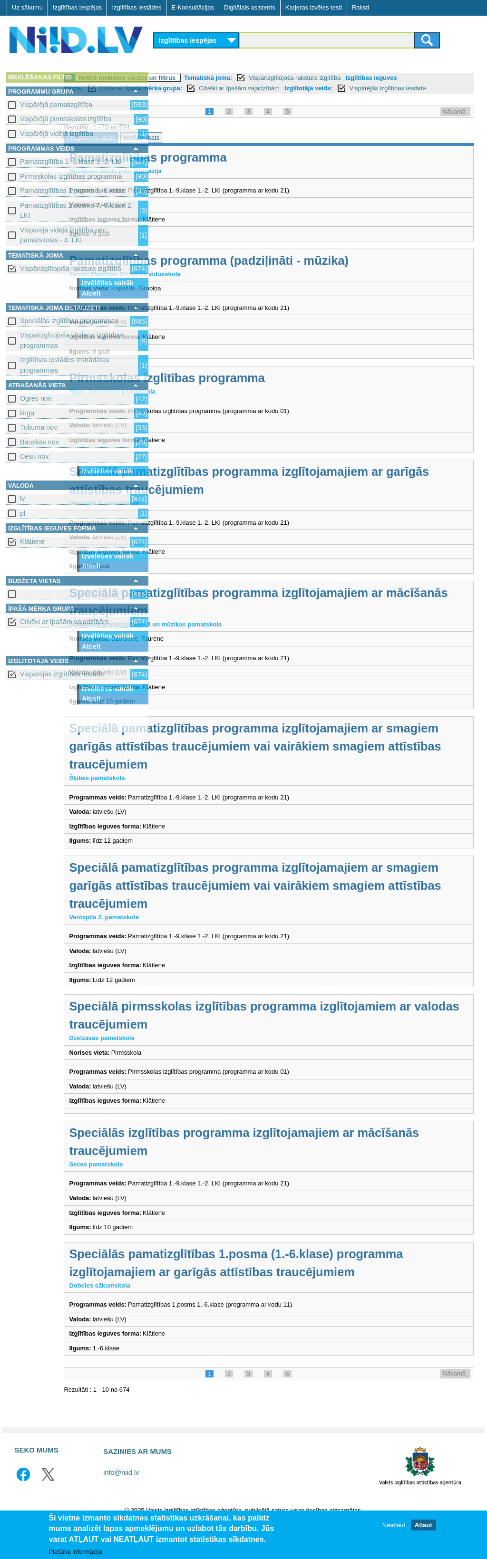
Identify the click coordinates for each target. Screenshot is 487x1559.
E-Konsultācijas (192, 7)
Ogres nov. (36, 398)
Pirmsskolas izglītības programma (71, 176)
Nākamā (454, 121)
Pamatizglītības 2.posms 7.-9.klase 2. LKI (76, 210)
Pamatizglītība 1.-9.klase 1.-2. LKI (71, 161)
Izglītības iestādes (136, 7)
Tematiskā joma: (300, 77)
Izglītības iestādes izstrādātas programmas (64, 365)
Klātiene (32, 541)
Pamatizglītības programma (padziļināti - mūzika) (301, 271)
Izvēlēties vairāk (108, 283)
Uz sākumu (27, 7)
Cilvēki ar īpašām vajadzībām (64, 622)
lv (22, 498)
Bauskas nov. (40, 442)
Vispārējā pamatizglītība (56, 104)
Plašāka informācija (75, 1551)
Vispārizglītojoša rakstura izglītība (70, 268)
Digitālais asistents (249, 7)
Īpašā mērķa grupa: (270, 88)
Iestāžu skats (233, 148)
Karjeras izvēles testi (313, 7)
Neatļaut (393, 1525)
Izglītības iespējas (77, 7)
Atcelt (91, 293)
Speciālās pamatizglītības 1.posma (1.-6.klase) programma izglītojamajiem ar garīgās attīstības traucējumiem (298, 1282)
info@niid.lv (121, 1501)
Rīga (27, 413)
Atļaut (423, 1525)
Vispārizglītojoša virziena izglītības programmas (71, 340)
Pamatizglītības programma (240, 167)
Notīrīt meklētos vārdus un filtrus (219, 77)
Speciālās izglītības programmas (69, 321)
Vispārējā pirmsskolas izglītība (65, 119)
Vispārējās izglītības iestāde (62, 674)
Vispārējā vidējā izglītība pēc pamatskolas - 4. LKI (63, 235)
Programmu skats (183, 148)
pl (22, 513)
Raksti (360, 7)
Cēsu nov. (35, 456)
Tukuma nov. (39, 427)
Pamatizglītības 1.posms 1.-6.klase (73, 190)
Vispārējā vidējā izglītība (56, 133)
